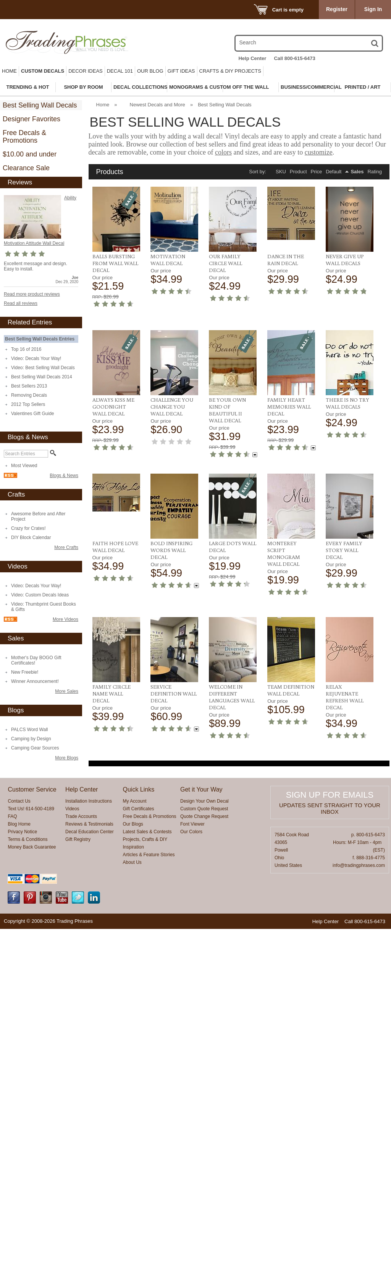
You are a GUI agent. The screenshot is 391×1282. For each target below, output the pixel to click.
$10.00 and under (30, 154)
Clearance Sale (26, 168)
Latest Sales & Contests (147, 1185)
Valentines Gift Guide (32, 413)
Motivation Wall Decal (167, 260)
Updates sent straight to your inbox (329, 1161)
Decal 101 (120, 71)
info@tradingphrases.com (359, 1218)
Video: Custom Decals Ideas (40, 595)
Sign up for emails (329, 1148)
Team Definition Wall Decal (349, 925)
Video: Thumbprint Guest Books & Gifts (43, 606)
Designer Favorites (31, 119)
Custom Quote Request (204, 1162)
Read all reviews (20, 303)
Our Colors (191, 1185)
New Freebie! (24, 672)
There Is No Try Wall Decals (172, 658)
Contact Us (19, 1154)
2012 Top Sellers (28, 404)
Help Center (252, 58)
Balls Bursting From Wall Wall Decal (115, 263)
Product (298, 171)
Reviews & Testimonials (89, 1177)
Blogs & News (64, 475)
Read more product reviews (32, 294)
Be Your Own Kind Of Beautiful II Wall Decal (344, 521)
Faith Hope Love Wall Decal (232, 658)
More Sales (66, 691)
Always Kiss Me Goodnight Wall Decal (288, 387)
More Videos (65, 619)
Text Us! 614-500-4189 (31, 1162)
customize (319, 152)
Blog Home (19, 1177)
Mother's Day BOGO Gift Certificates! (36, 660)
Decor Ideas (85, 71)
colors (223, 152)
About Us (132, 1215)
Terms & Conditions (27, 1192)
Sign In (373, 9)
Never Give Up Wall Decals (345, 260)
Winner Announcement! (35, 681)
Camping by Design (31, 738)
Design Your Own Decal (204, 1154)
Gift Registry (77, 1192)
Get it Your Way (201, 1142)
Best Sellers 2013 (29, 386)
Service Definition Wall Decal (232, 929)
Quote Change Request (204, 1169)
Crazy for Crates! (28, 528)
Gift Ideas (181, 71)
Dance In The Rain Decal (285, 260)
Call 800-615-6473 (294, 58)
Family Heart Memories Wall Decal (114, 661)
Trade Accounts (81, 1169)
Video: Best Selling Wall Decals (43, 367)
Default (333, 171)
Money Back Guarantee (32, 1200)
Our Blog (150, 71)
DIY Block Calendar (31, 537)
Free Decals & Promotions (24, 136)
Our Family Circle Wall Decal (225, 263)
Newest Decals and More (157, 105)
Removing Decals (29, 395)
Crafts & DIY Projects (230, 71)
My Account (135, 1154)
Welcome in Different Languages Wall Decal (290, 932)
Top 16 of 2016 (26, 349)
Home (9, 71)
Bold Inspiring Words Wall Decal (288, 661)
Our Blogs (133, 1177)
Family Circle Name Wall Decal (169, 929)
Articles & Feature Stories (149, 1207)
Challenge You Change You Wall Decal (347, 387)
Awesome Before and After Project (38, 516)
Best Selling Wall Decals (40, 105)
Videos (72, 1162)
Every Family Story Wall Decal (110, 929)
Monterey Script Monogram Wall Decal (342, 794)
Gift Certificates (138, 1162)
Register (336, 9)
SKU (281, 171)
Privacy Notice (22, 1185)
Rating (374, 171)
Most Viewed (24, 465)
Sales (357, 171)
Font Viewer (192, 1177)
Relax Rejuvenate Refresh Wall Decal (345, 1056)
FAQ (12, 1169)
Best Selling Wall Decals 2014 (41, 377)
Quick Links (139, 1142)
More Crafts (66, 547)
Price (316, 171)
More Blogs (66, 758)
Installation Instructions (88, 1154)
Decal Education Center (89, 1185)
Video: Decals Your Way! (36, 358)
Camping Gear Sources (35, 748)
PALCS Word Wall (29, 729)
